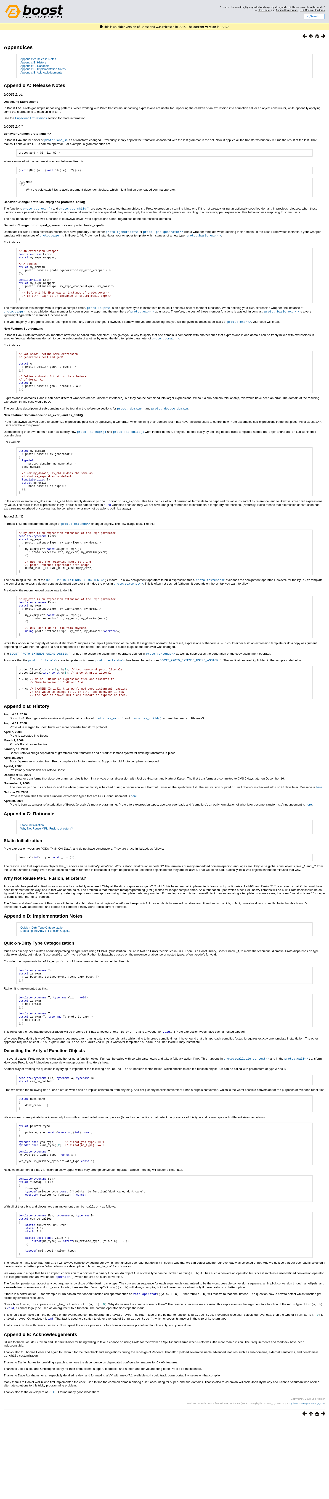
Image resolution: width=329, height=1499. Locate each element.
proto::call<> (296, 1115)
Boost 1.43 (13, 543)
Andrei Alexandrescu (287, 10)
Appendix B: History (33, 62)
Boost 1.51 (13, 94)
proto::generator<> (122, 232)
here (319, 835)
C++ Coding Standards (312, 10)
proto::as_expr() (37, 209)
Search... (314, 16)
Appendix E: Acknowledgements (41, 72)
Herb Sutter (264, 10)
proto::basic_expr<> (203, 236)
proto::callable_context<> (246, 1115)
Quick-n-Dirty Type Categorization (42, 976)
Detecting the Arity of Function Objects (45, 979)
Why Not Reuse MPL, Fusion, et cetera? (46, 876)
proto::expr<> (51, 236)
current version (204, 27)
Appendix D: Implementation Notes (43, 69)
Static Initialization (32, 873)
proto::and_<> (56, 140)
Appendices (18, 47)
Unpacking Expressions (31, 118)
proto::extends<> (75, 550)
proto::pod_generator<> (163, 232)
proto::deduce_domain (169, 426)
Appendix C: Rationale (34, 66)
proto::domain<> (165, 349)
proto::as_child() (74, 209)
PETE (52, 1471)
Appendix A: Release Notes (38, 59)
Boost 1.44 (13, 126)
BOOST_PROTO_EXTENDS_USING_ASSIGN (75, 615)
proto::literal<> (42, 703)
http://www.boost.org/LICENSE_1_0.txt (306, 1482)
